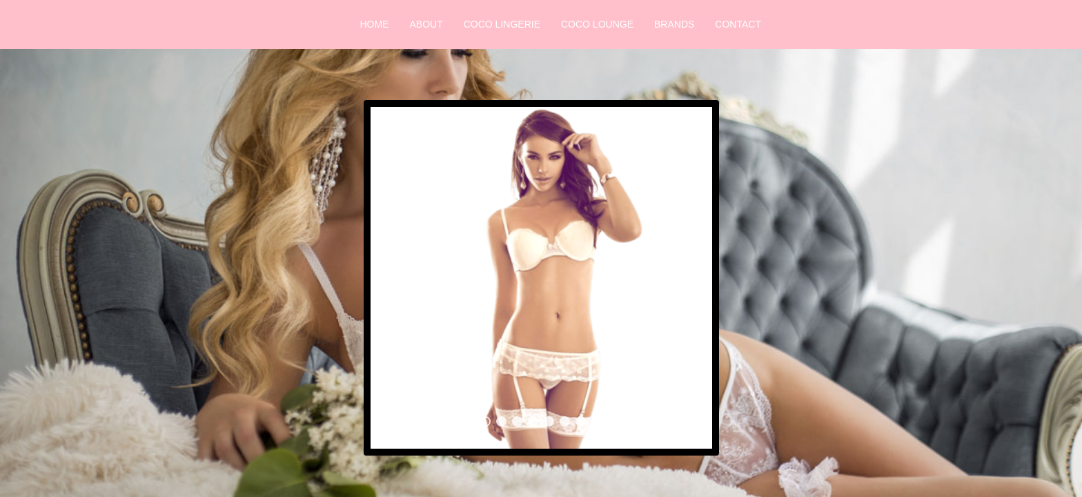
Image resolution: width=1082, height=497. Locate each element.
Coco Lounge (597, 24)
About (426, 24)
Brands (674, 24)
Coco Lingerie (502, 24)
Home (374, 24)
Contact (738, 24)
